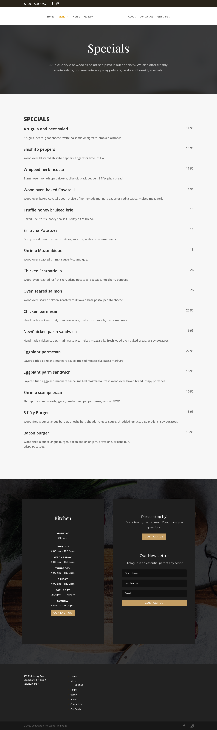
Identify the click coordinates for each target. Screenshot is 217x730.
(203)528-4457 (31, 683)
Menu (62, 16)
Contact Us (146, 16)
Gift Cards (163, 16)
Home (51, 16)
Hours (77, 16)
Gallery (89, 16)
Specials (79, 684)
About (131, 16)
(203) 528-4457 (36, 4)
